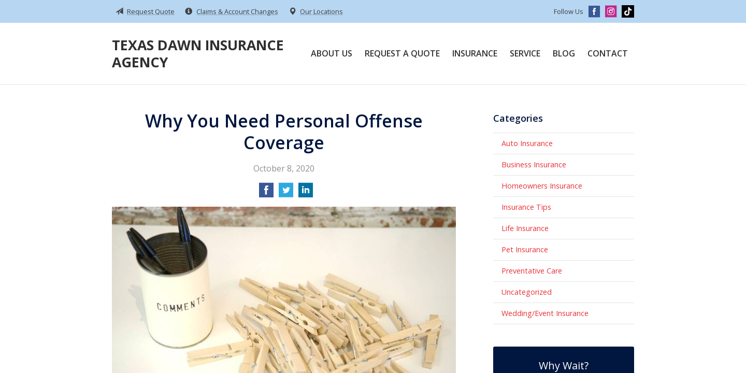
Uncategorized (526, 292)
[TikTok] (628, 11)
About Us (331, 53)
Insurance (474, 53)
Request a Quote (402, 53)
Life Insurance (525, 228)
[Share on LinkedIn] (305, 193)
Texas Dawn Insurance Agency (198, 53)
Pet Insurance (524, 249)
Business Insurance (533, 164)
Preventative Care (531, 271)
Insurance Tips (526, 207)
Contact (607, 53)
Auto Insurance (527, 143)
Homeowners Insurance (541, 186)
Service (525, 53)
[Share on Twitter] (286, 193)
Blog (564, 53)
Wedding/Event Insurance (545, 313)
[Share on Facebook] (266, 193)
